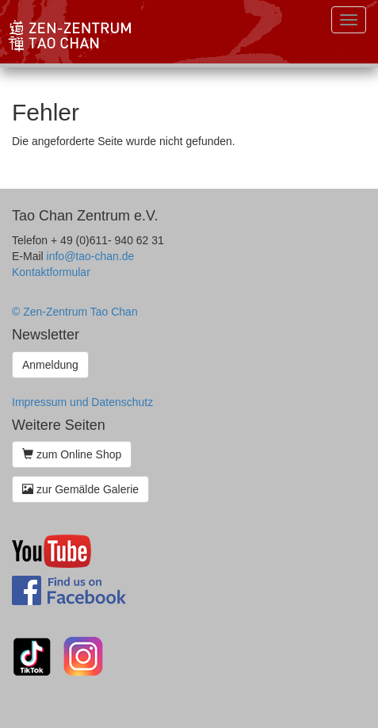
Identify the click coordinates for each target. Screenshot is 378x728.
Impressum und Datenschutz (82, 402)
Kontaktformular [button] (51, 272)
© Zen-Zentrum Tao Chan (75, 311)
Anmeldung (50, 364)
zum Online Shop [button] (71, 454)
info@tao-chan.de (91, 256)
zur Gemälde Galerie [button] (80, 489)
